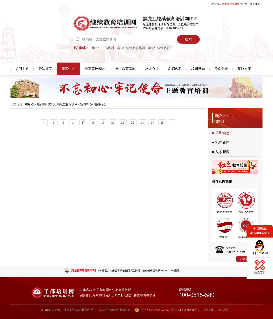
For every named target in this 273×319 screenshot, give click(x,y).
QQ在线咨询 (260, 253)
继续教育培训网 (35, 104)
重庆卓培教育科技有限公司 (79, 309)
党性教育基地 (125, 69)
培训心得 (152, 69)
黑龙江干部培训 (103, 48)
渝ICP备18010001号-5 (187, 309)
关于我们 (255, 4)
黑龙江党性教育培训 (131, 48)
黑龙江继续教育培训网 (62, 104)
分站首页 (45, 69)
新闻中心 (68, 69)
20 (112, 122)
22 (132, 122)
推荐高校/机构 (95, 69)
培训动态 (100, 104)
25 (162, 122)
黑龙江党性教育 (159, 48)
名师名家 (175, 69)
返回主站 (22, 69)
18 (93, 122)
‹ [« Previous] (43, 122)
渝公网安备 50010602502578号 (154, 310)
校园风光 (198, 69)
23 (142, 122)
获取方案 (244, 69)
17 (83, 122)
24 (152, 122)
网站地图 (208, 309)
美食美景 (221, 69)
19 (102, 122)
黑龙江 (192, 19)
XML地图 (223, 309)
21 (122, 122)
